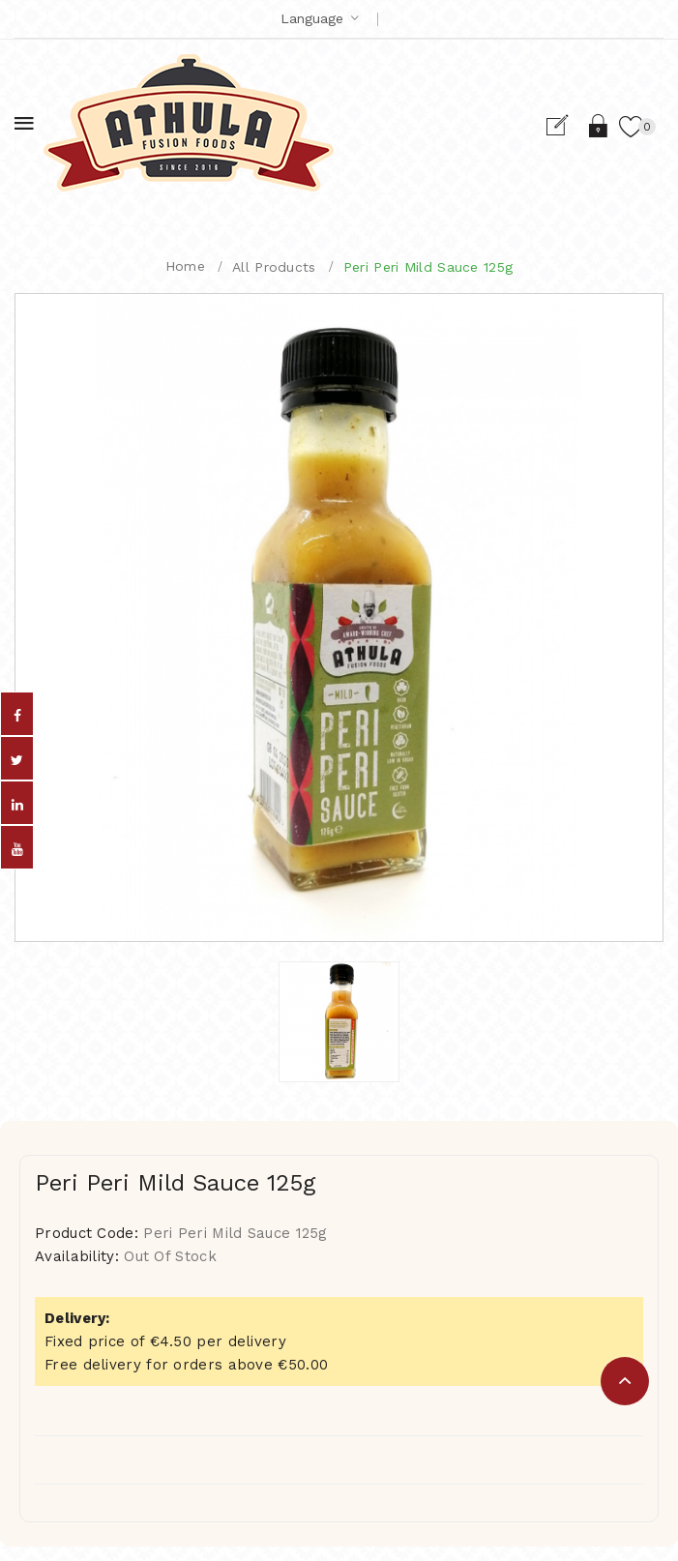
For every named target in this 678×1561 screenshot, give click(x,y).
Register (565, 125)
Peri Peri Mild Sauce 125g (428, 267)
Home (185, 266)
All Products (274, 267)
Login (599, 125)
